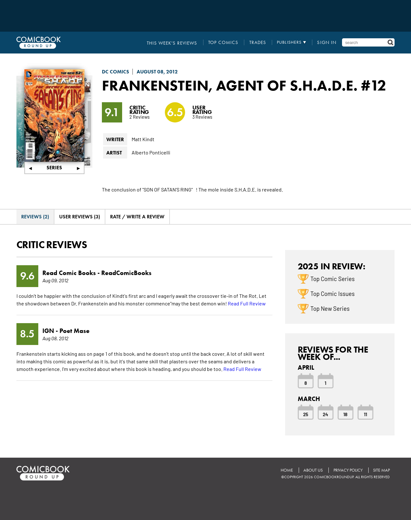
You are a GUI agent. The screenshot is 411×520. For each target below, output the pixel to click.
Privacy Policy (347, 470)
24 (325, 414)
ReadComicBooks (126, 272)
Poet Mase (74, 330)
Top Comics (227, 42)
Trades (260, 42)
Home (286, 470)
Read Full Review (247, 303)
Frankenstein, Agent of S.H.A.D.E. (232, 85)
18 (345, 414)
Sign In (327, 42)
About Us (312, 470)
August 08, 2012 (157, 72)
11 (365, 414)
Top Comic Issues (332, 293)
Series (54, 168)
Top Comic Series (332, 278)
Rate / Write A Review (137, 217)
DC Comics (115, 72)
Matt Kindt (143, 139)
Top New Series (330, 308)
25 (305, 414)
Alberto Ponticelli (151, 152)
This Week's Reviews (179, 42)
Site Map (381, 470)
